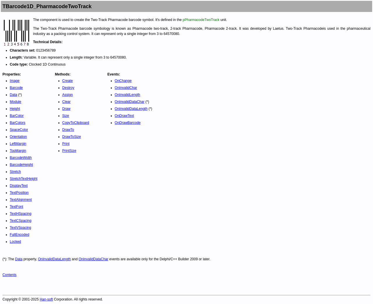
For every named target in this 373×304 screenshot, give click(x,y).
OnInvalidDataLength (131, 109)
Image (15, 81)
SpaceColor (19, 130)
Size (65, 116)
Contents (10, 275)
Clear (66, 102)
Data (13, 95)
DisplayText (19, 186)
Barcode (16, 88)
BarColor (17, 116)
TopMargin (18, 151)
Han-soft (46, 299)
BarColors (17, 123)
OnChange (123, 81)
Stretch (15, 172)
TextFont (16, 207)
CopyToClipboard (75, 123)
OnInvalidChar (126, 88)
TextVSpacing (20, 228)
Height (15, 109)
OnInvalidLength (127, 95)
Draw (66, 109)
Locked (15, 242)
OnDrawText (124, 116)
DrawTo (68, 130)
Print (66, 144)
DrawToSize (71, 137)
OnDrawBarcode (128, 123)
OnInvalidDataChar (130, 102)
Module (15, 102)
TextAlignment (21, 200)
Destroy (68, 88)
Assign (67, 95)
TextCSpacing (20, 221)
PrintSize (69, 151)
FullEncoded (19, 235)
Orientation (18, 137)
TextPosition (19, 193)
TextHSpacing (20, 214)
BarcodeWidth (21, 158)
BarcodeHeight (21, 165)
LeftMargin (18, 144)
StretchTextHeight (24, 179)
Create (67, 81)
